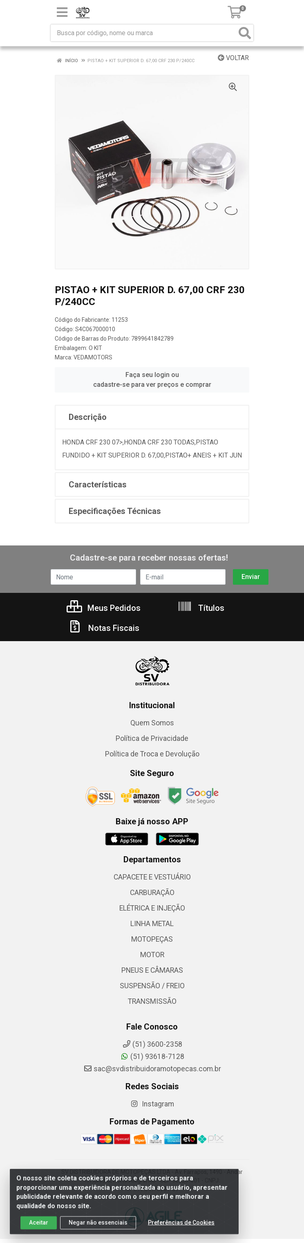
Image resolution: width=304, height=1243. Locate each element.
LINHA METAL (152, 924)
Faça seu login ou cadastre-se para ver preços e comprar (152, 379)
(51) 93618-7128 (152, 1056)
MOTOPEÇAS (152, 939)
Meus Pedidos (104, 608)
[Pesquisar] (244, 33)
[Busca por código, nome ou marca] (144, 33)
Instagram (152, 1104)
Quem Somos (152, 723)
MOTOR (152, 955)
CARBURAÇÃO (152, 892)
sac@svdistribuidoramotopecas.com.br (152, 1069)
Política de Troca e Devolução (152, 754)
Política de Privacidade (152, 738)
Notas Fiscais (103, 628)
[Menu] (62, 12)
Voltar (233, 58)
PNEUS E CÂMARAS (152, 970)
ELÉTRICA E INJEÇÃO (152, 908)
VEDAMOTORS (93, 357)
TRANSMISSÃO (152, 1001)
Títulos (200, 608)
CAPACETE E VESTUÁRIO (152, 877)
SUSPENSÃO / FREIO (152, 986)
